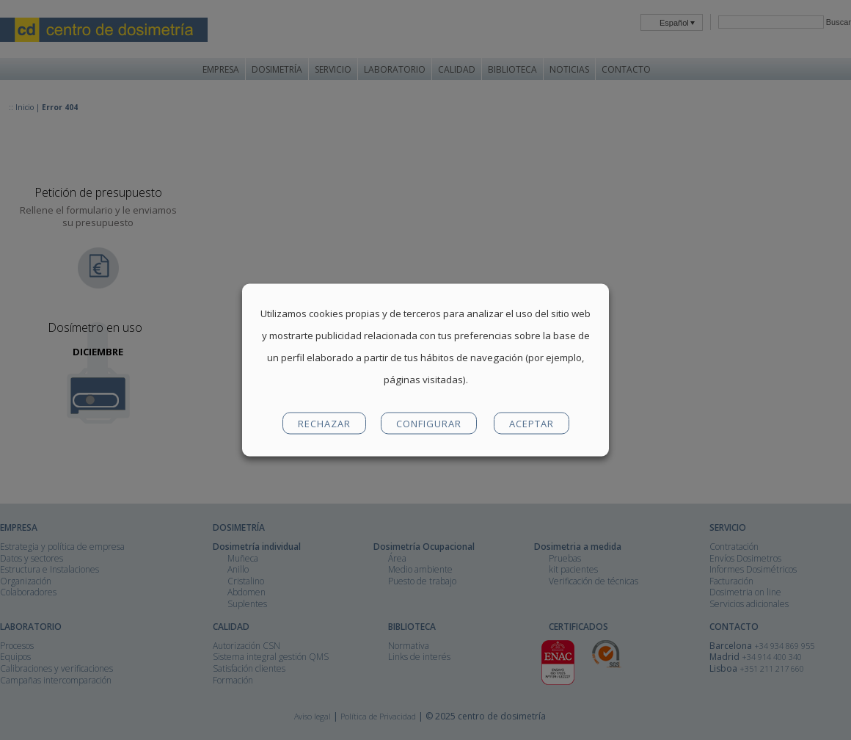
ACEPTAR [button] (531, 423)
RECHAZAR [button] (324, 423)
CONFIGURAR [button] (428, 423)
